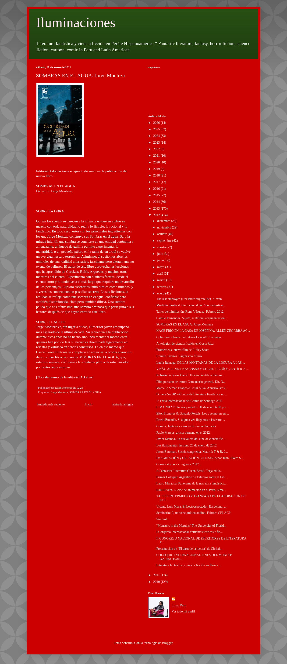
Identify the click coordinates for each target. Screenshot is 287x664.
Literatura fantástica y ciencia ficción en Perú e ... (188, 565)
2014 (157, 202)
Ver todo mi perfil (183, 611)
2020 (157, 162)
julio (160, 254)
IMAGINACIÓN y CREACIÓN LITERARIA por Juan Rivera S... (199, 458)
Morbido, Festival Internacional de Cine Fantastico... (190, 305)
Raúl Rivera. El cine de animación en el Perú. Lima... (191, 490)
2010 (157, 582)
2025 (157, 129)
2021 (157, 155)
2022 (157, 149)
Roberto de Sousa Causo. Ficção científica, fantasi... (190, 375)
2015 (157, 195)
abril (160, 273)
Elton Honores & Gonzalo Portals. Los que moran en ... (192, 413)
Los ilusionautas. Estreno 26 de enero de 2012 (186, 445)
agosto (162, 247)
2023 (157, 142)
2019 (157, 169)
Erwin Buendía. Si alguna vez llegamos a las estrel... (190, 420)
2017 (157, 182)
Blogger (167, 643)
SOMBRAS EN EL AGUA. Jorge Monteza (184, 324)
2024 (157, 136)
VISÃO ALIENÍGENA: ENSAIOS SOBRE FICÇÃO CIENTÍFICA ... (202, 369)
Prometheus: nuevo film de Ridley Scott (182, 350)
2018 (157, 175)
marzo (161, 280)
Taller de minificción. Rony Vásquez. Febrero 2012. (190, 311)
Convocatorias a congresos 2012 (177, 464)
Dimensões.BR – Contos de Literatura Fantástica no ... (191, 394)
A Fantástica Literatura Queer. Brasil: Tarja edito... (189, 471)
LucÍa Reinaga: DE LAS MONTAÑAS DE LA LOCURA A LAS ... (200, 362)
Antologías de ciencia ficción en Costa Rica (184, 343)
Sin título (162, 519)
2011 (156, 575)
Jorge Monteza (59, 392)
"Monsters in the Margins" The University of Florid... (191, 525)
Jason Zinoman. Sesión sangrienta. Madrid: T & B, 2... (192, 451)
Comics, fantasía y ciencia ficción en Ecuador (186, 426)
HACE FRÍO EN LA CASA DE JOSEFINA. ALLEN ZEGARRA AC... (203, 330)
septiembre (164, 240)
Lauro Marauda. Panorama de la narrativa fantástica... (191, 483)
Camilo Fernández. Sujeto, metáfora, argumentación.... (192, 318)
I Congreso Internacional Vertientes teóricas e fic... (189, 532)
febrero (162, 287)
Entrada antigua (122, 404)
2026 (157, 122)
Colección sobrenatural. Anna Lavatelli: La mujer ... (190, 337)
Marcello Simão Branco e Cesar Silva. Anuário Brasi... (192, 388)
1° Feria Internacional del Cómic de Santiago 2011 (189, 401)
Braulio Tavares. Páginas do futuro (179, 356)
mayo (161, 267)
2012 (157, 215)
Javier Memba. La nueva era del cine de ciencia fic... (190, 439)
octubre (162, 234)
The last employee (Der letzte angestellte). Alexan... (190, 299)
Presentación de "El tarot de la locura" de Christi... (189, 548)
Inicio (88, 404)
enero (161, 293)
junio (161, 260)
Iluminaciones (76, 22)
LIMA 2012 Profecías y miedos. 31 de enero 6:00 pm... (192, 407)
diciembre (164, 221)
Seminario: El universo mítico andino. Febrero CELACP (193, 513)
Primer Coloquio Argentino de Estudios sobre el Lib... (191, 477)
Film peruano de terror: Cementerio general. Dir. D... (190, 382)
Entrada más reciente (51, 404)
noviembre (164, 227)
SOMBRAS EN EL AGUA (85, 392)
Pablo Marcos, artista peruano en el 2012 (183, 432)
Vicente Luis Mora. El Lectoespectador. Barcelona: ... (191, 506)
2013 (157, 208)
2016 (157, 188)
